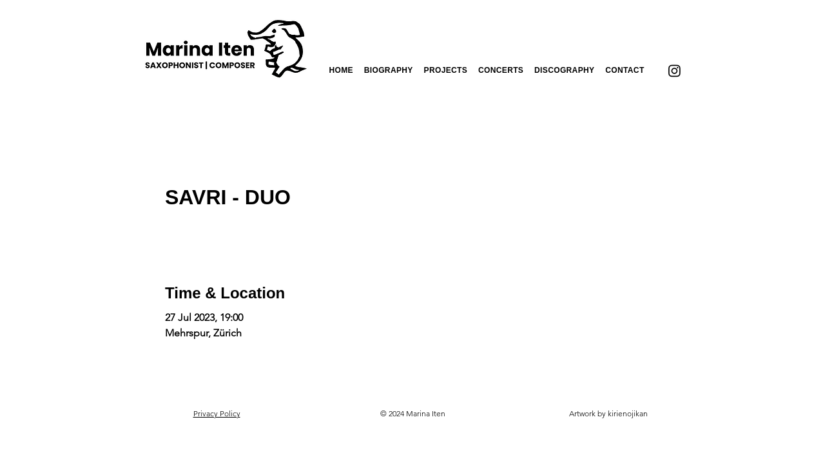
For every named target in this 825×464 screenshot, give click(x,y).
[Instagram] (674, 71)
